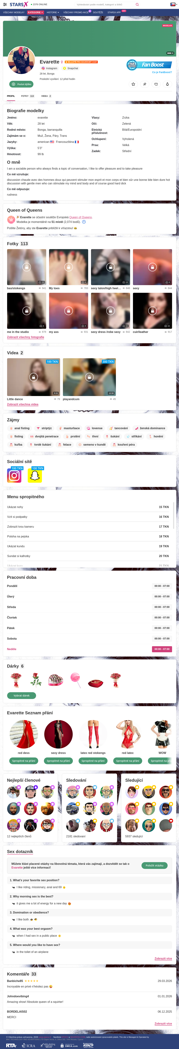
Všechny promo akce (76, 12)
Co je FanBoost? (162, 72)
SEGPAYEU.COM (77, 1037)
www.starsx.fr (45, 1037)
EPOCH (65, 1037)
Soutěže (98, 12)
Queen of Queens (80, 217)
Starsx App (115, 12)
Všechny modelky (14, 12)
